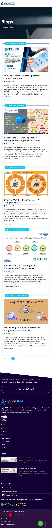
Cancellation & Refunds (8, 524)
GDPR (3, 444)
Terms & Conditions (7, 522)
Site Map (4, 448)
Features (4, 435)
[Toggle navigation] (49, 3)
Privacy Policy (5, 519)
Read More (8, 100)
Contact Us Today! (26, 389)
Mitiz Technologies (20, 515)
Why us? (4, 432)
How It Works (5, 438)
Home (5, 27)
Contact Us (5, 441)
